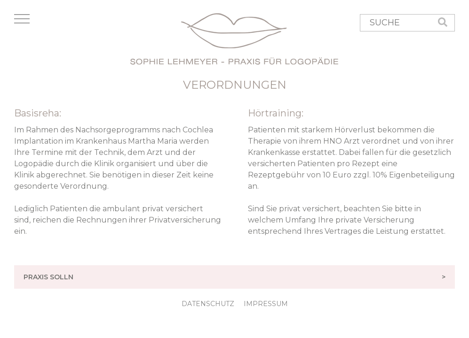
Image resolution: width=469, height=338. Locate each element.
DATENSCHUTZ (208, 304)
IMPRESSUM (266, 304)
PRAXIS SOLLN (239, 277)
